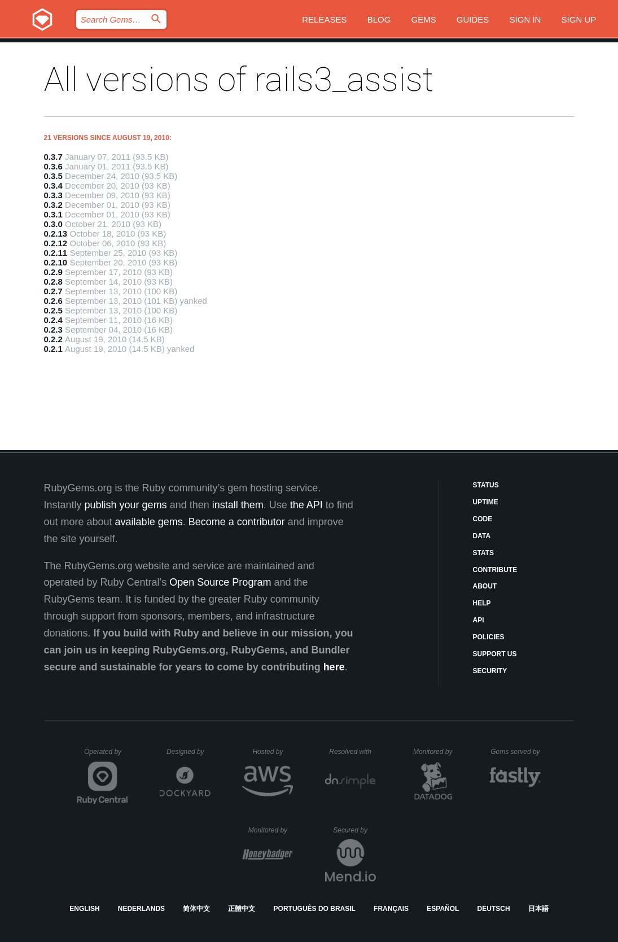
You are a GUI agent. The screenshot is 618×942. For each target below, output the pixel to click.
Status (486, 485)
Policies (489, 637)
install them (238, 505)
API (478, 620)
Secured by (354, 830)
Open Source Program (220, 582)
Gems (423, 19)
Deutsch (493, 909)
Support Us (495, 654)
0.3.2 (53, 205)
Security (490, 671)
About (485, 586)
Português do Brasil (315, 909)
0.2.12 (56, 243)
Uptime (485, 502)
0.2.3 (53, 329)
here (334, 667)
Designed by (188, 752)
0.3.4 (53, 185)
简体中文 (196, 909)
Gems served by (515, 752)
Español (443, 909)
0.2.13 (56, 233)
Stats (483, 553)
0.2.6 (53, 301)
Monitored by (435, 752)
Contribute (495, 570)
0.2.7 (53, 291)
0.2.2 (53, 339)
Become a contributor (237, 521)
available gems (149, 521)
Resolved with (352, 752)
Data (482, 536)
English (84, 909)
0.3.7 (53, 157)
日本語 (538, 909)
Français (391, 909)
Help (482, 603)
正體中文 (241, 909)
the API (306, 505)
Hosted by (272, 752)
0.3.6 (53, 166)
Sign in (525, 19)
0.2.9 (53, 272)
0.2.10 (56, 262)
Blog (379, 19)
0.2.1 (53, 349)
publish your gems (126, 505)
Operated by (106, 756)
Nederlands (141, 909)
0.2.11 (56, 253)
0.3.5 (53, 176)
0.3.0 (53, 224)
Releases (324, 19)
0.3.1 (53, 214)
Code (483, 519)
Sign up (579, 19)
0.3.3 (53, 195)
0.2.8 (53, 281)
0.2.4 (53, 320)
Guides (473, 19)
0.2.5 (53, 310)
